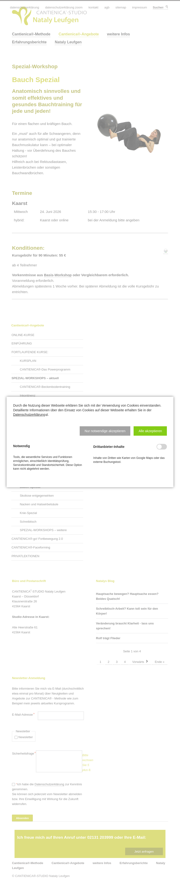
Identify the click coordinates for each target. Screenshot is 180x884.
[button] (105, 431)
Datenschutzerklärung (29, 414)
